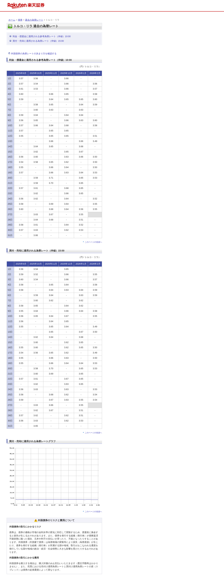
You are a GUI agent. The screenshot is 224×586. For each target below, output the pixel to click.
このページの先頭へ (93, 242)
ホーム (11, 20)
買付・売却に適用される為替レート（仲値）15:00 (38, 41)
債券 (20, 20)
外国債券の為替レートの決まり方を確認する (34, 53)
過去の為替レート (34, 20)
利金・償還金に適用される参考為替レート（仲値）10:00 (42, 36)
